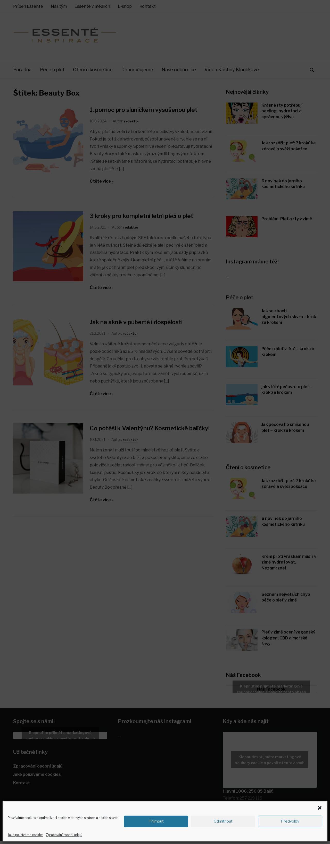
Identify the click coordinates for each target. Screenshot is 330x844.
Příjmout (156, 821)
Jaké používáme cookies (25, 835)
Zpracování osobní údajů (64, 835)
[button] (319, 807)
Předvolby (290, 821)
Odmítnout (223, 821)
